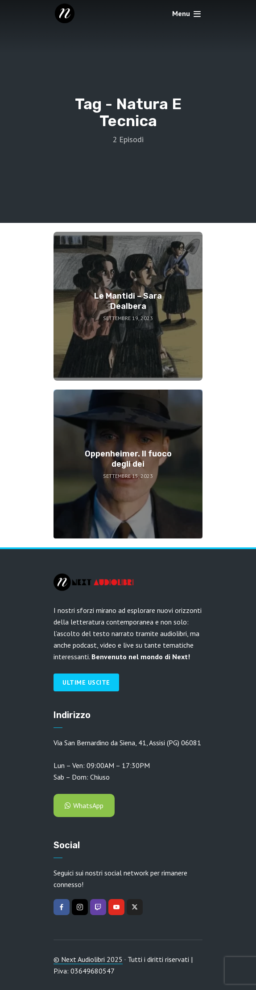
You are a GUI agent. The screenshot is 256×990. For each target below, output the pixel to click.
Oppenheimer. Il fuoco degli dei (128, 459)
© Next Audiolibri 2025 (88, 959)
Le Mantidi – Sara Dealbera (128, 301)
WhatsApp (84, 805)
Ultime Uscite (86, 682)
